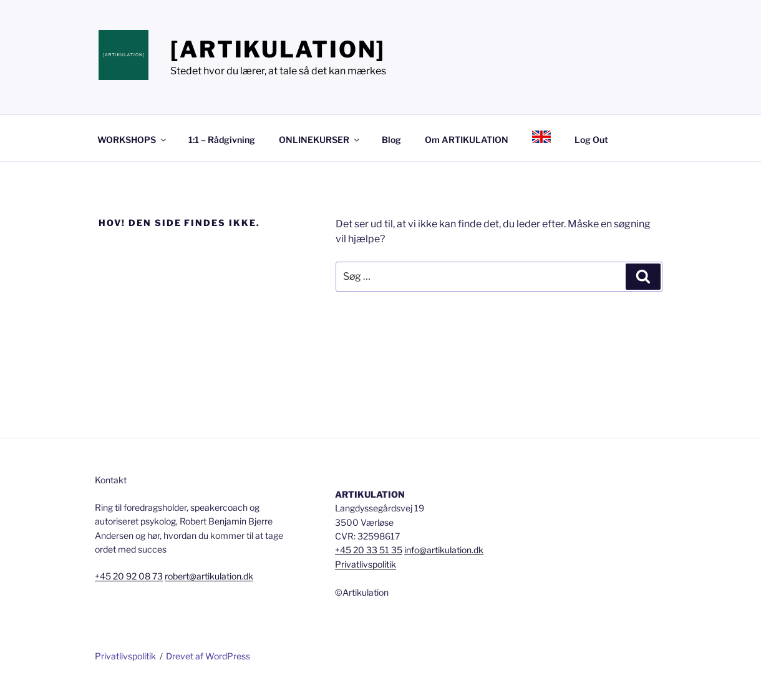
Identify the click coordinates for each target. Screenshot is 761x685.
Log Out (591, 139)
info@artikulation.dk (443, 550)
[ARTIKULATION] (277, 49)
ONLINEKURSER (320, 139)
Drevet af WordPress (208, 656)
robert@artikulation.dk (209, 576)
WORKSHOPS (132, 139)
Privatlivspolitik (365, 564)
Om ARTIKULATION (466, 139)
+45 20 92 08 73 (129, 576)
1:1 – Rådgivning (221, 139)
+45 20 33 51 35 (368, 550)
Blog (391, 139)
